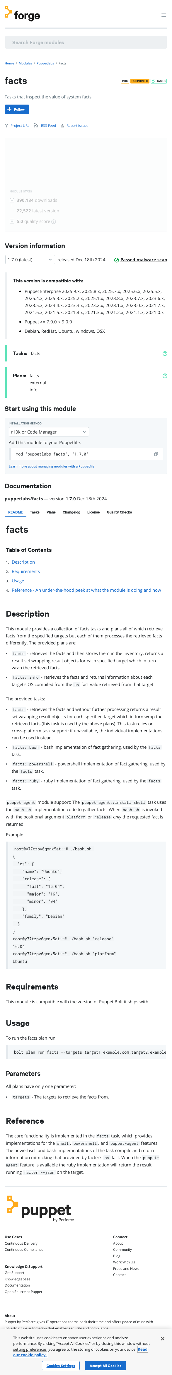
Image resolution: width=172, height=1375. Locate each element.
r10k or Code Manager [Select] (49, 432)
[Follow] (17, 109)
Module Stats (21, 191)
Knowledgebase (17, 1279)
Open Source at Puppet (23, 1291)
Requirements (26, 571)
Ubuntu (66, 331)
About (118, 1243)
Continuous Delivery (21, 1243)
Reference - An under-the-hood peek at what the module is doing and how (86, 590)
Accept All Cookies (106, 1365)
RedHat (48, 331)
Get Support (14, 1272)
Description (23, 562)
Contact (119, 1274)
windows (85, 331)
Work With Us (124, 1262)
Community (122, 1249)
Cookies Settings (61, 1365)
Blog (116, 1255)
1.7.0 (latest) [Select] (30, 259)
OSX (100, 331)
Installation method (25, 423)
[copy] (156, 454)
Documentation (17, 1285)
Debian (32, 331)
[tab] (15, 512)
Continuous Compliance (24, 1249)
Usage (18, 581)
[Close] (162, 1338)
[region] (86, 1352)
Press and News (126, 1268)
